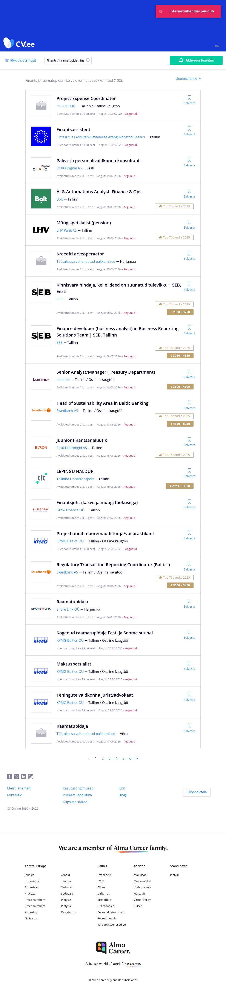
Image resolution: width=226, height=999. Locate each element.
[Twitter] (17, 777)
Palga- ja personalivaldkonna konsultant (98, 160)
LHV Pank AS (67, 230)
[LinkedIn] (24, 777)
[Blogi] (123, 795)
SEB (60, 299)
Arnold (65, 875)
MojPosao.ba (142, 881)
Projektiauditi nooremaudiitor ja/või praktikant (105, 533)
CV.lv (100, 881)
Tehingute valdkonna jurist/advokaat (95, 695)
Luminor (63, 379)
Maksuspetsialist (74, 664)
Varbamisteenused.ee (111, 925)
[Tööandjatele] (197, 792)
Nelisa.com (32, 918)
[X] (88, 60)
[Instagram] (31, 777)
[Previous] (89, 758)
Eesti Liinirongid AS (72, 447)
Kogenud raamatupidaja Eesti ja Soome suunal (105, 633)
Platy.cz (66, 900)
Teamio (66, 881)
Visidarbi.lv (104, 900)
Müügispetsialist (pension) (84, 223)
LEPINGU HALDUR (75, 471)
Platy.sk (66, 906)
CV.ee (101, 887)
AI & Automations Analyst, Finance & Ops (99, 192)
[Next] (137, 758)
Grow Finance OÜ (71, 510)
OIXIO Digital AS (69, 168)
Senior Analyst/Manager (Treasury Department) (106, 372)
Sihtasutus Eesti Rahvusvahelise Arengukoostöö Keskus (101, 137)
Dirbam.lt (103, 893)
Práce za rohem (35, 906)
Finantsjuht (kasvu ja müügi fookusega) (97, 502)
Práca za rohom (35, 900)
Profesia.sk (32, 881)
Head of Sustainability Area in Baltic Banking (102, 403)
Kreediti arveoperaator (80, 254)
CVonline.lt (104, 875)
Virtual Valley (142, 900)
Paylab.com (68, 912)
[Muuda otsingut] (19, 60)
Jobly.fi (174, 875)
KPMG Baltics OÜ (70, 541)
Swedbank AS (67, 410)
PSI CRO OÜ (66, 106)
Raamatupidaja (72, 602)
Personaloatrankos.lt (110, 912)
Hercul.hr (140, 893)
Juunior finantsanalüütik (82, 440)
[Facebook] (10, 777)
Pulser (138, 906)
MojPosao (140, 875)
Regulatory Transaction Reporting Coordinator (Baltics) (113, 564)
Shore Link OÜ (68, 609)
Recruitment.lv (106, 918)
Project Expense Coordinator (86, 98)
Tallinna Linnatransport (75, 479)
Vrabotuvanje (142, 887)
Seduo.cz (67, 887)
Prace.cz (30, 893)
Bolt (60, 199)
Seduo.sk (67, 893)
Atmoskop (31, 912)
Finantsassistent (73, 129)
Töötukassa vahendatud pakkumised (86, 261)
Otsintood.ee (105, 906)
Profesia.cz (32, 887)
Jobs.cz (29, 875)
